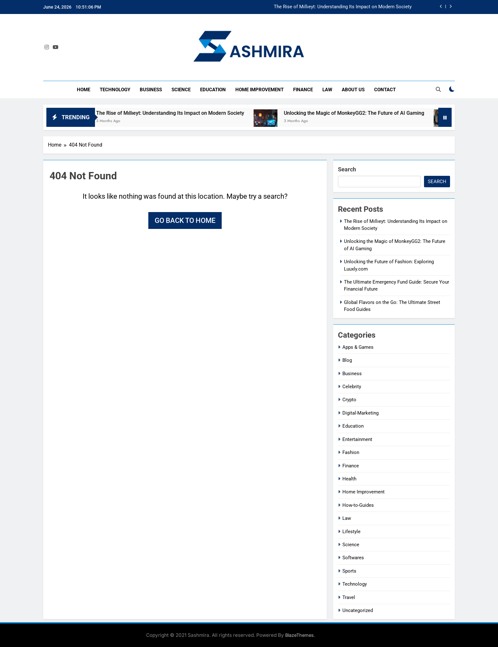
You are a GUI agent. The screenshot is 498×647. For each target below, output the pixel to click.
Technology (115, 90)
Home (83, 90)
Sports (349, 571)
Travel (348, 597)
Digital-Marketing (360, 413)
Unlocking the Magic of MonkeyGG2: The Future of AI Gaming (366, 113)
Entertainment (357, 439)
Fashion (350, 452)
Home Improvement (259, 90)
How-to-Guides (358, 505)
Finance (303, 90)
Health (349, 479)
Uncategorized (357, 610)
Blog (347, 360)
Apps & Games (358, 347)
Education (213, 90)
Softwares (353, 558)
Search (347, 169)
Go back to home (185, 220)
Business (151, 90)
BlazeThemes (299, 635)
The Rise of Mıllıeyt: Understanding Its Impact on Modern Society (343, 7)
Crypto (349, 400)
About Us (353, 90)
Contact (385, 90)
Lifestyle (351, 531)
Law (327, 90)
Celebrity (351, 386)
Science (181, 90)
